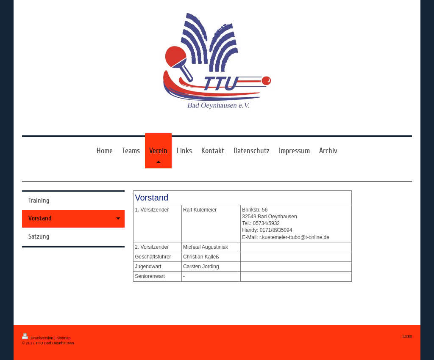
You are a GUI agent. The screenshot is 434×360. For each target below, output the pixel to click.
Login (407, 336)
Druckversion (38, 338)
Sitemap (63, 338)
